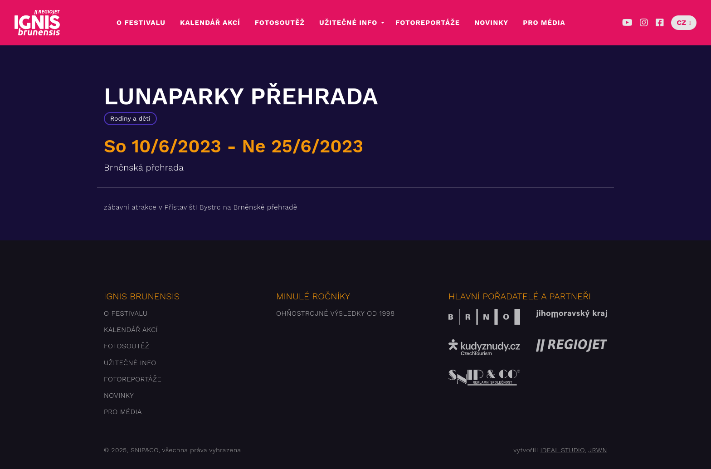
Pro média (544, 23)
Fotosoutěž (280, 23)
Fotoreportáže (427, 23)
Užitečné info (348, 23)
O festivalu (141, 23)
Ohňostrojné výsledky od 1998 (335, 313)
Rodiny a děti (130, 118)
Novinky (491, 23)
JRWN (598, 450)
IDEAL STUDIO (562, 450)
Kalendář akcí (210, 23)
